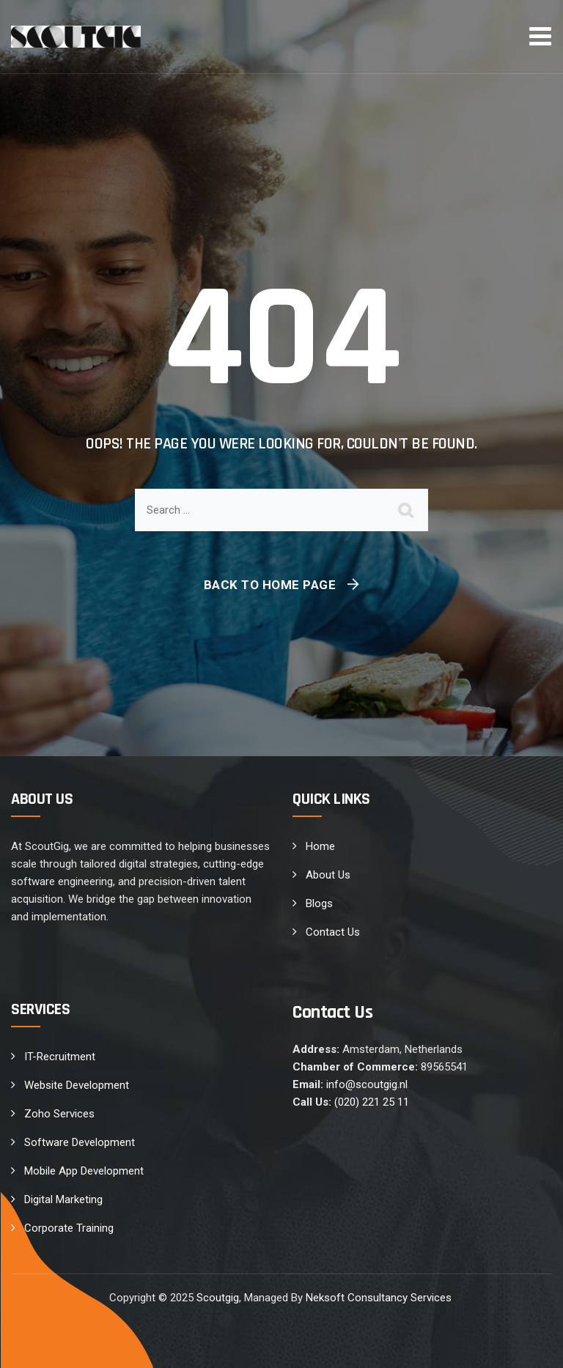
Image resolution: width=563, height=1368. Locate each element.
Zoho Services (59, 1113)
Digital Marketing (63, 1199)
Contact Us (333, 932)
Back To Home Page (270, 584)
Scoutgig (217, 1297)
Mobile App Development (84, 1170)
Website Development (76, 1085)
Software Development (79, 1142)
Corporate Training (69, 1228)
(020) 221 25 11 (371, 1102)
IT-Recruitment (59, 1056)
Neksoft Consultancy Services (380, 1297)
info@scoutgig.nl (367, 1084)
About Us (328, 874)
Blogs (319, 903)
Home (320, 846)
